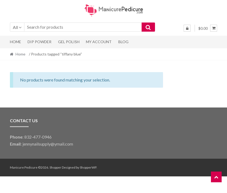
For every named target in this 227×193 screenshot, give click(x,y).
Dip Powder (39, 41)
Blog (123, 41)
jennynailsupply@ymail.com (47, 143)
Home (15, 41)
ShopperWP (88, 167)
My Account (99, 41)
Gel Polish (69, 41)
